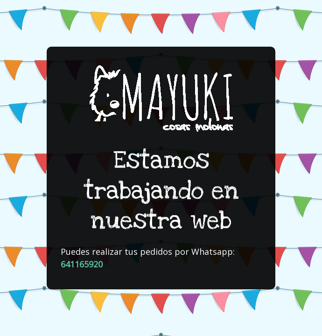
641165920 (82, 264)
